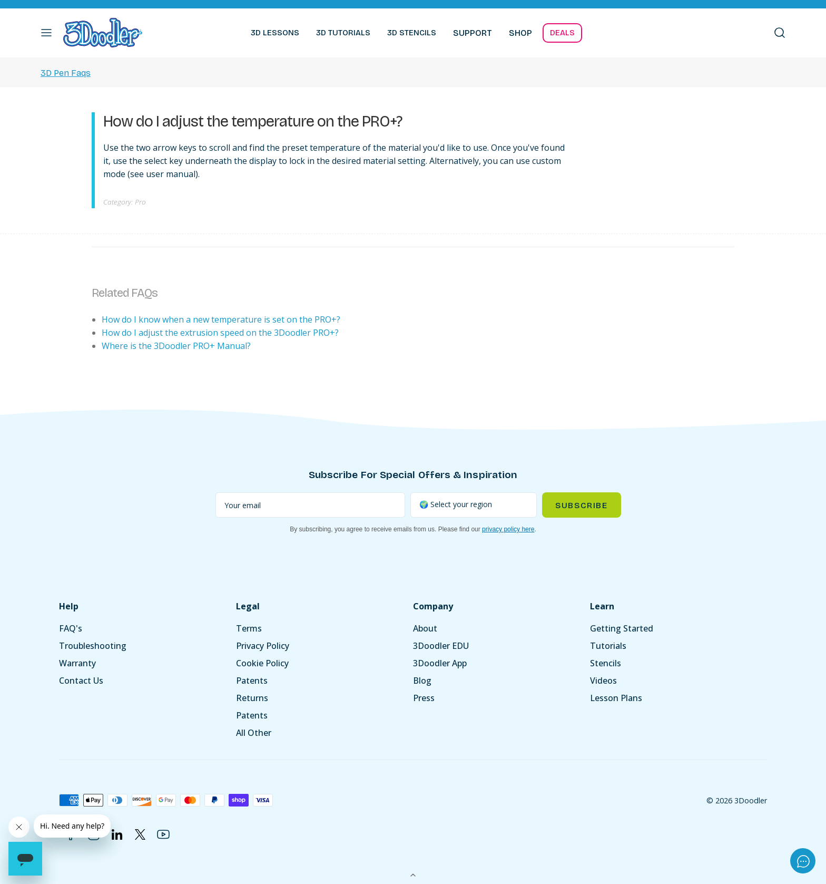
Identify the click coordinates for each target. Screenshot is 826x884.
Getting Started (621, 628)
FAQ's (70, 628)
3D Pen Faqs (66, 73)
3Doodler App (440, 663)
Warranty (77, 663)
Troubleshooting (92, 646)
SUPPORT (472, 33)
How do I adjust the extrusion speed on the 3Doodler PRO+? (220, 332)
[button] (46, 32)
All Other (253, 733)
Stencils (605, 663)
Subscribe (581, 505)
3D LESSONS (275, 32)
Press (424, 698)
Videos (603, 680)
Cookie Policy (262, 663)
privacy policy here (508, 529)
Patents (252, 680)
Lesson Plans (616, 698)
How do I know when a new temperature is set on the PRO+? (221, 319)
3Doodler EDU (441, 646)
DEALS (562, 32)
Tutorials (608, 646)
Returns (252, 698)
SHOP (520, 33)
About (425, 628)
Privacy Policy (262, 646)
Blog (422, 680)
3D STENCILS (411, 32)
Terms (249, 628)
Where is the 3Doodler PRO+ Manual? (176, 346)
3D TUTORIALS (343, 32)
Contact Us (81, 680)
